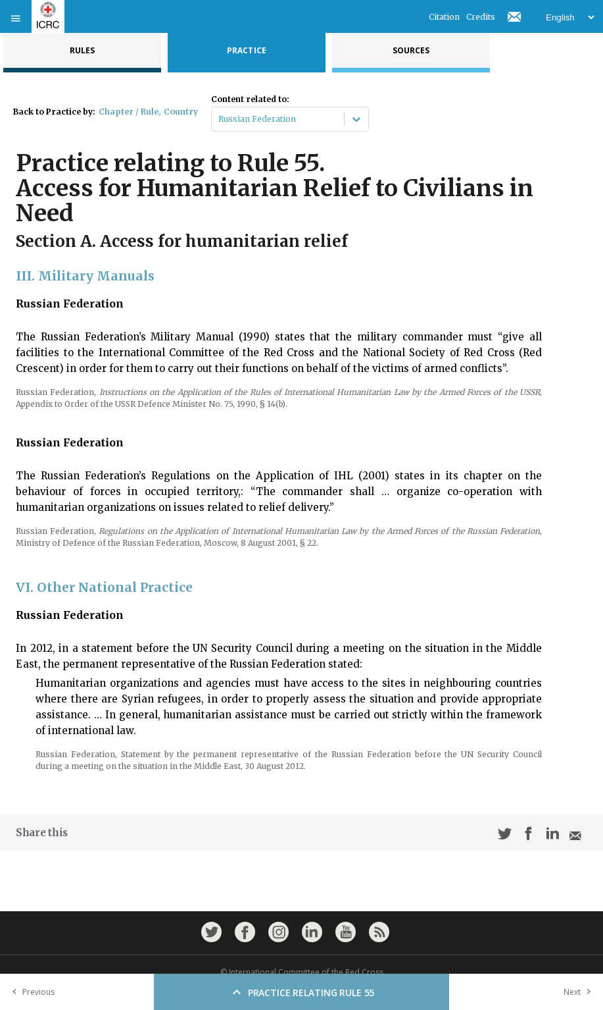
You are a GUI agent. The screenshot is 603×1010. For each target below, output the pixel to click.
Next (580, 991)
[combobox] (219, 119)
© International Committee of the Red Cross (301, 972)
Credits (480, 17)
